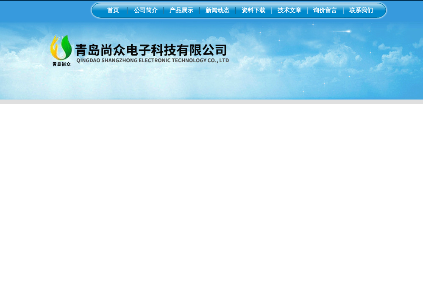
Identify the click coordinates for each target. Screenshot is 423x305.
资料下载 (253, 10)
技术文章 (289, 10)
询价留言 (325, 10)
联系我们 (361, 10)
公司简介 (146, 10)
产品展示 (181, 10)
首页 (113, 10)
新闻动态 (217, 10)
